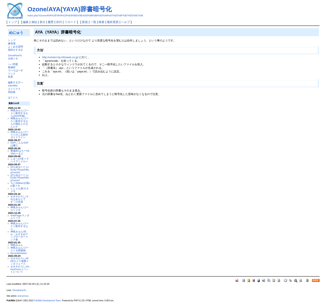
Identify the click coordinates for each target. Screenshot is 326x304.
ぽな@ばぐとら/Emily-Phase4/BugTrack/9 (19, 169)
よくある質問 (15, 46)
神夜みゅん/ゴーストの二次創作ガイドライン (19, 135)
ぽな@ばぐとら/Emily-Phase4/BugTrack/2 (19, 178)
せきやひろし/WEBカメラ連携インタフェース (19, 261)
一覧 (93, 22)
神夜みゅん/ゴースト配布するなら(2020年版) (19, 113)
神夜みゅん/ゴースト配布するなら (19, 226)
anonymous (23, 296)
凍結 (34, 22)
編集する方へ (15, 82)
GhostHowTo (15, 55)
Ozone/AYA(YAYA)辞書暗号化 (69, 9)
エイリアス (14, 88)
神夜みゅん (16, 245)
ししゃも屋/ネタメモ (19, 189)
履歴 (51, 22)
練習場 (11, 43)
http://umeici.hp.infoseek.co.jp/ (60, 57)
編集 (26, 22)
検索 (101, 22)
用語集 (11, 92)
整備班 (11, 67)
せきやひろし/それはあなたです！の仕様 (19, 199)
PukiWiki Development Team (47, 300)
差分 (42, 22)
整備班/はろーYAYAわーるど (19, 152)
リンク (11, 73)
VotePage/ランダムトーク (19, 216)
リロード (70, 22)
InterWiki (12, 85)
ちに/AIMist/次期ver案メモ (20, 184)
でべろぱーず (15, 70)
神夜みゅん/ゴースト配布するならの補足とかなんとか (19, 122)
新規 (85, 22)
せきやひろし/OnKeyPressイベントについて (20, 269)
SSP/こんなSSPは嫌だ (19, 144)
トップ (12, 22)
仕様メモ (13, 58)
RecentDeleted (18, 253)
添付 (59, 22)
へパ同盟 (13, 64)
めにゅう (16, 33)
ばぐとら (13, 97)
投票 (10, 76)
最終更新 (113, 22)
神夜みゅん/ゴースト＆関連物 (19, 249)
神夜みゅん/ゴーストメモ (19, 208)
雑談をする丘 (15, 49)
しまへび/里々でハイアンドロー (19, 160)
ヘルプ (125, 22)
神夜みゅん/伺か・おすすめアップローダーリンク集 (19, 235)
